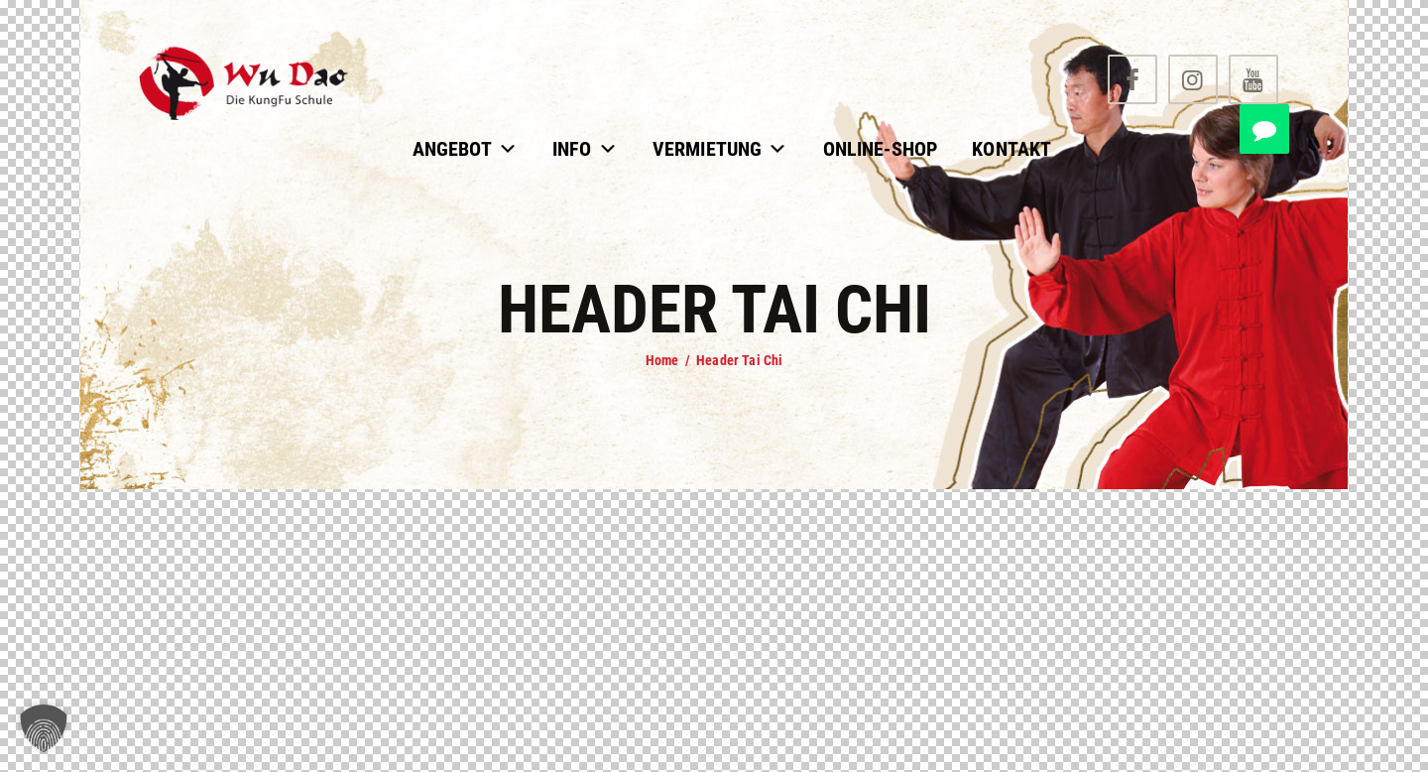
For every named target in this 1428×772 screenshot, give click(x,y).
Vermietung (720, 149)
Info (585, 149)
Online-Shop (880, 149)
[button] (43, 728)
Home (662, 360)
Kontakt (1011, 149)
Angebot (465, 149)
